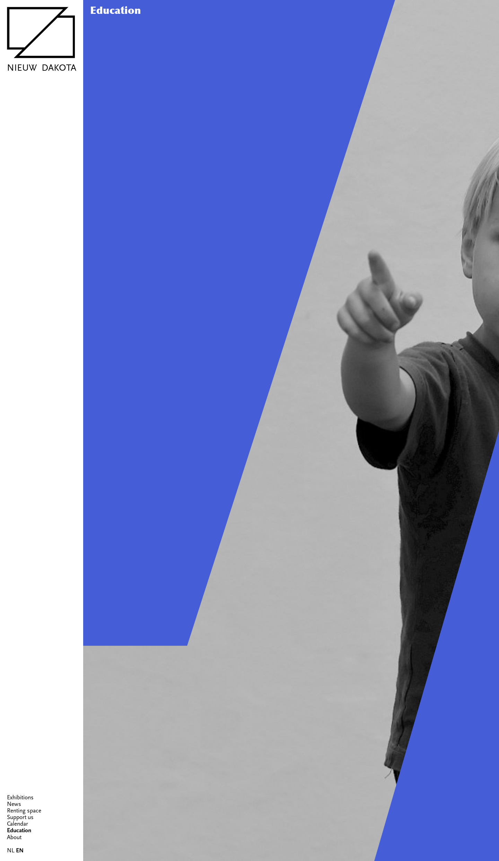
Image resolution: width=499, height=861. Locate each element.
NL (11, 850)
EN (20, 850)
